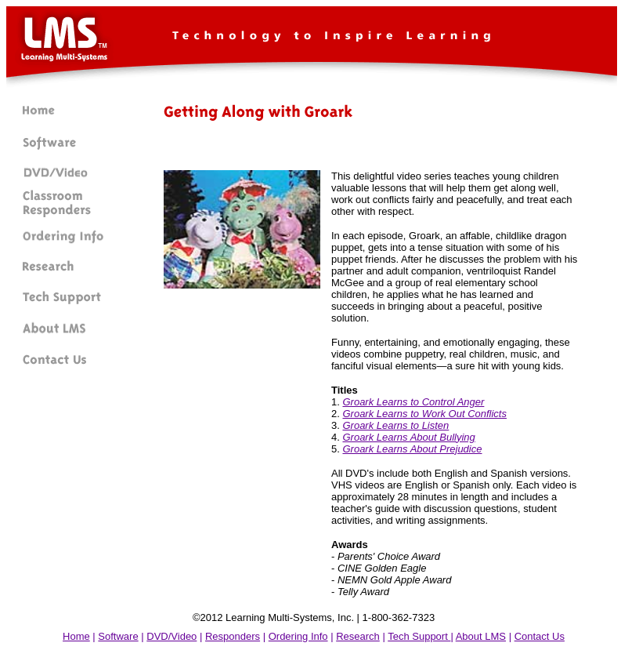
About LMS (481, 636)
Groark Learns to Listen (395, 425)
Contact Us (539, 636)
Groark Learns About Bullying (408, 437)
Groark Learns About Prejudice (412, 449)
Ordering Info (298, 636)
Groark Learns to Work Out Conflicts (424, 413)
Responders (232, 636)
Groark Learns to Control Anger (413, 402)
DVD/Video (171, 636)
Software (118, 636)
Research (358, 636)
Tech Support (419, 636)
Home (76, 636)
